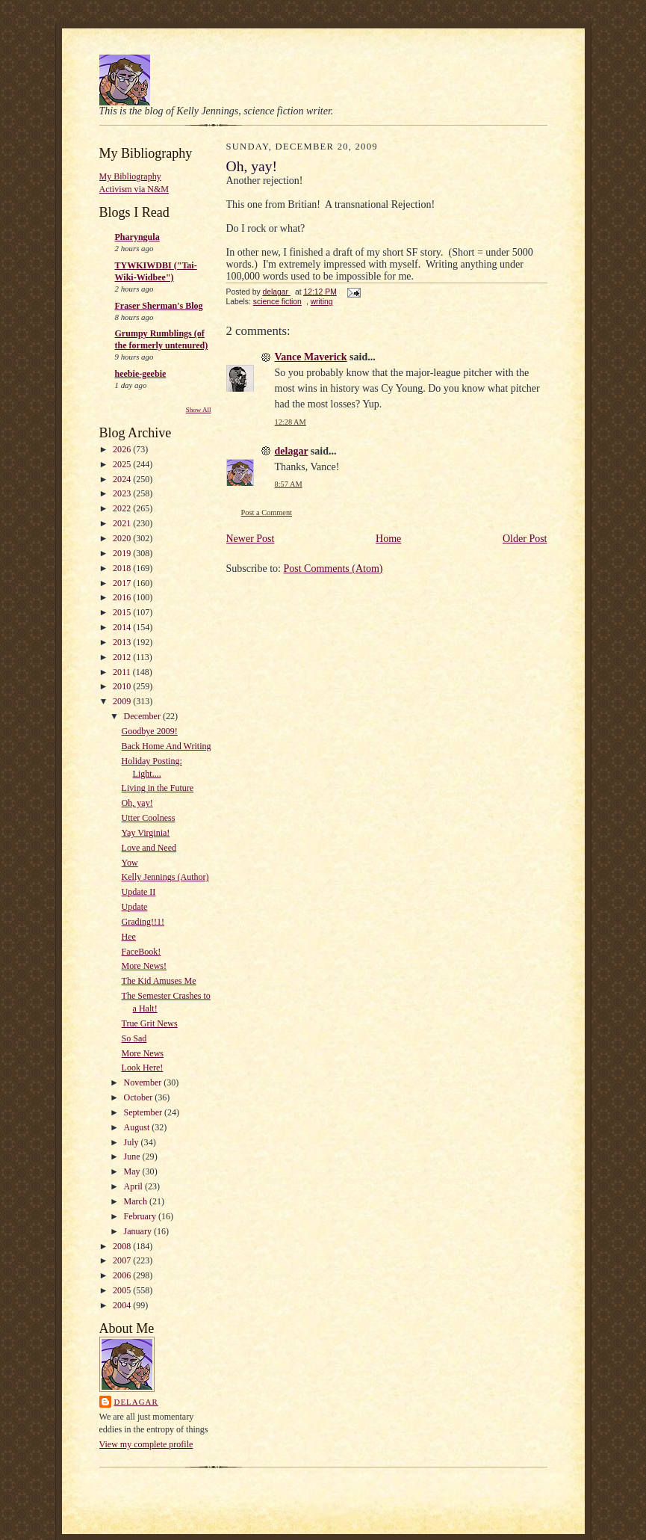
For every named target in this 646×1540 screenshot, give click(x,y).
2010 (123, 686)
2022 (123, 508)
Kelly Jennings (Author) (165, 877)
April (134, 1186)
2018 (123, 568)
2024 (123, 479)
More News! (144, 966)
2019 (123, 553)
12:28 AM (290, 422)
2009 (123, 701)
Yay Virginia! (146, 833)
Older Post (525, 538)
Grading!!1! (143, 922)
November (144, 1082)
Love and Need (149, 848)
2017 (123, 583)
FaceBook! (141, 951)
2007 (123, 1260)
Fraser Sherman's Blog (159, 306)
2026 (123, 449)
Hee (129, 936)
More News (143, 1053)
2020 (123, 538)
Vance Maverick (311, 357)
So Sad (134, 1038)
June (133, 1156)
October (139, 1097)
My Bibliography (130, 176)
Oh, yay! (137, 803)
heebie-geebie (141, 374)
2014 (123, 627)
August (138, 1127)
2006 (123, 1275)
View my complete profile (146, 1444)
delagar (136, 1401)
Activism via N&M (134, 189)
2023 (123, 493)
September (144, 1112)
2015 (123, 612)
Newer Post (250, 538)
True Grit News (150, 1023)
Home (388, 538)
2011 (123, 672)
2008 (123, 1246)
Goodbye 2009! (150, 731)
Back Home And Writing (166, 746)
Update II (139, 892)
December (143, 716)
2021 (123, 523)
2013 (123, 642)
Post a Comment (267, 512)
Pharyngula (137, 237)
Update (135, 907)
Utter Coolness (149, 818)
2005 (123, 1290)
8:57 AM (288, 484)
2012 (123, 657)
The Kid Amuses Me (159, 981)
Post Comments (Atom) (333, 568)
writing (322, 302)
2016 (123, 597)
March (136, 1201)
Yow (130, 862)
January (139, 1231)
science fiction (277, 302)
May (133, 1171)
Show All (198, 409)
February (141, 1216)
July (132, 1142)
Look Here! (143, 1067)
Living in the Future (158, 788)
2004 (123, 1305)
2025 (123, 464)
